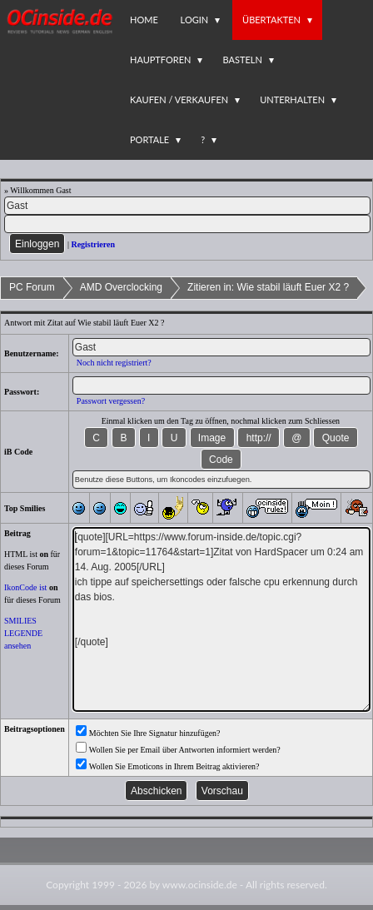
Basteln (241, 59)
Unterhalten (292, 99)
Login (195, 19)
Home (144, 19)
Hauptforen (160, 59)
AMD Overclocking (121, 287)
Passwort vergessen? (111, 400)
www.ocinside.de (199, 884)
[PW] (187, 224)
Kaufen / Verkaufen (179, 99)
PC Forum (32, 287)
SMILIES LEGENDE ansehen (23, 633)
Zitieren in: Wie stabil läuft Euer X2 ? (268, 287)
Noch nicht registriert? (114, 362)
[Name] (187, 205)
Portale (149, 139)
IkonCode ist (25, 587)
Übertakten (271, 19)
